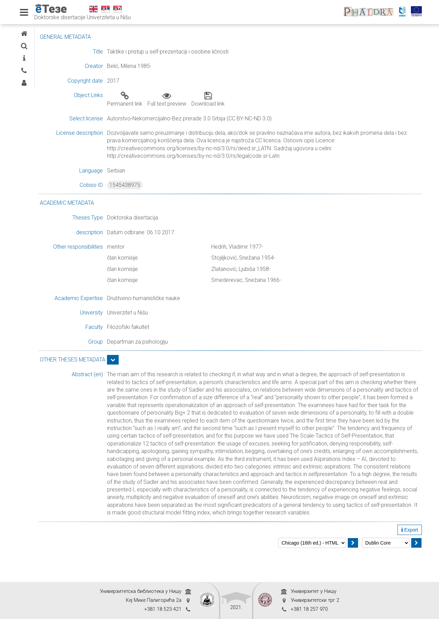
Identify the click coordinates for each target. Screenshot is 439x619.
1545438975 (179, 185)
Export (409, 560)
